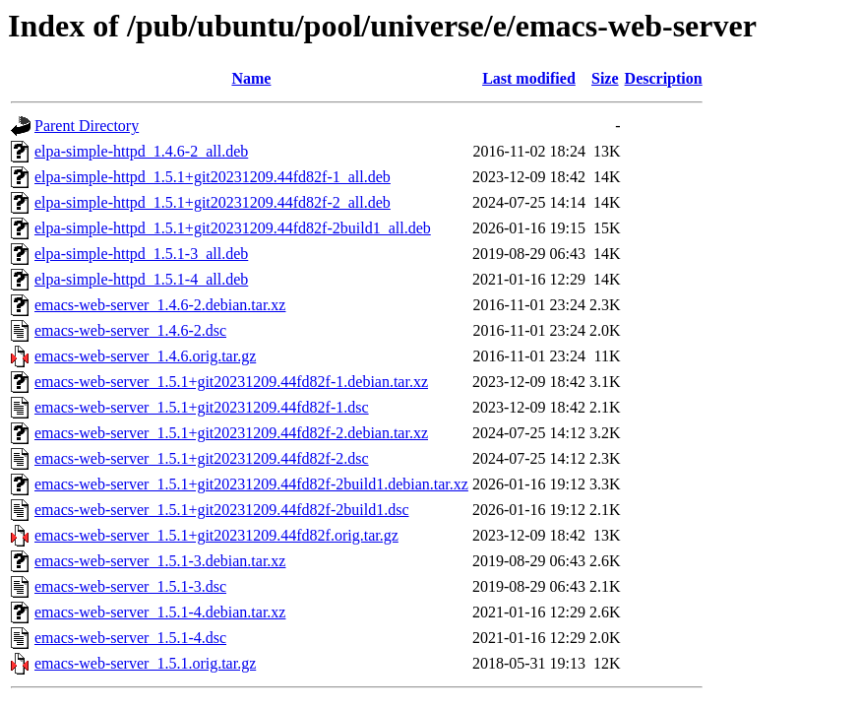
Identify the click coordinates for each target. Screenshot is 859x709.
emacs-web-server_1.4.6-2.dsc (130, 330)
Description (664, 78)
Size (605, 78)
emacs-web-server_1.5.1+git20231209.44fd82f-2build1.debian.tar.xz (251, 484)
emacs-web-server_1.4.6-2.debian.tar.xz (159, 304)
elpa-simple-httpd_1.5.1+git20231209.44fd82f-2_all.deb (212, 202)
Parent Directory (86, 125)
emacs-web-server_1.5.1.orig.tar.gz (145, 663)
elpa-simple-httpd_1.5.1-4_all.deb (141, 279)
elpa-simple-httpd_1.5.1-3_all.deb (141, 253)
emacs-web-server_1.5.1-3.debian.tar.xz (159, 560)
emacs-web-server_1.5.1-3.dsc (130, 586)
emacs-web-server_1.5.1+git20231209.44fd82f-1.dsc (201, 407)
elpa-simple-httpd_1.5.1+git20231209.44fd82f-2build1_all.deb (232, 228)
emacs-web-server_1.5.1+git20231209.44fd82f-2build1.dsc (221, 509)
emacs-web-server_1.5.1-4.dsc (130, 637)
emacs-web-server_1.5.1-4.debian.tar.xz (159, 612)
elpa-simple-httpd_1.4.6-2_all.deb (141, 151)
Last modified (529, 78)
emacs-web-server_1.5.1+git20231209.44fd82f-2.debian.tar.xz (231, 432)
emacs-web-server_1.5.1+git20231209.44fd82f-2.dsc (201, 458)
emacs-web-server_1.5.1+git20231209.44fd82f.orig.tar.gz (216, 535)
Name (251, 78)
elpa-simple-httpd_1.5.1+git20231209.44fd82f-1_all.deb (212, 176)
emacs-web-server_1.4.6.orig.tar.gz (145, 356)
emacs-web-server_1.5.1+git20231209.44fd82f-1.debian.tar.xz (231, 381)
